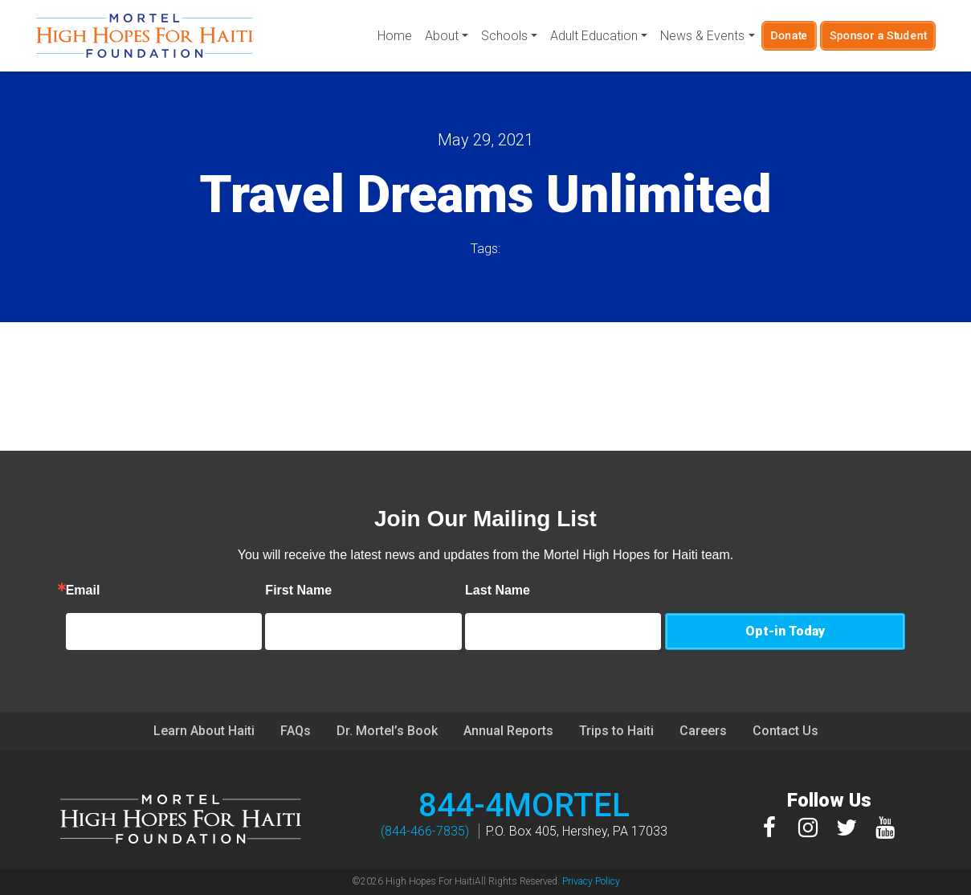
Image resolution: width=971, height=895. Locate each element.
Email (152, 590)
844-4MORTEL (524, 805)
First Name (367, 590)
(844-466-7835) (425, 831)
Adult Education (594, 35)
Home (394, 35)
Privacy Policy (591, 881)
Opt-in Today (785, 631)
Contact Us (785, 730)
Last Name (566, 590)
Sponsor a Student (877, 35)
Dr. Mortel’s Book (387, 730)
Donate (788, 35)
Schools (504, 35)
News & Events (702, 35)
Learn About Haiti (204, 730)
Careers (703, 730)
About (442, 35)
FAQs (295, 730)
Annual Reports (508, 730)
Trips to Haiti (616, 730)
